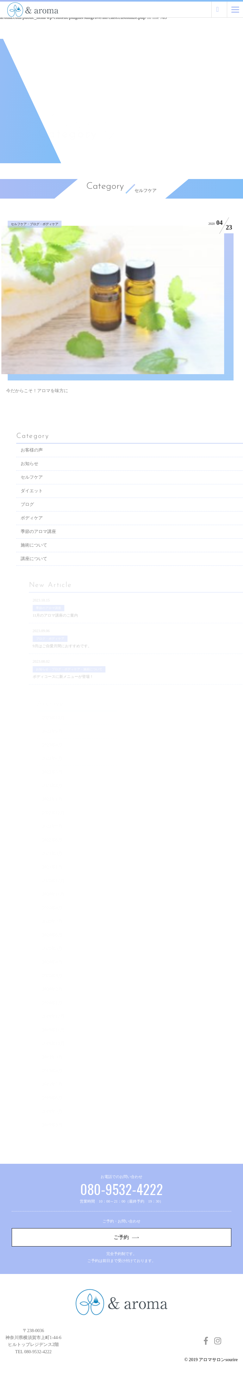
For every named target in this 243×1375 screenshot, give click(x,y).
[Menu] (235, 9)
